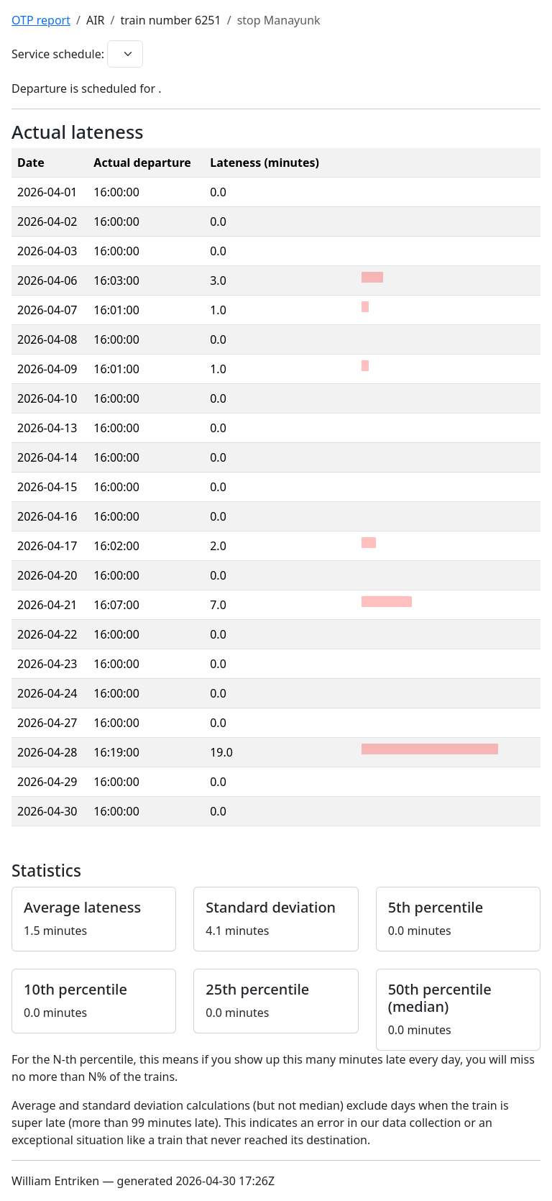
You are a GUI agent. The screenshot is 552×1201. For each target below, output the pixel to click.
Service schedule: (58, 54)
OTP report (41, 20)
